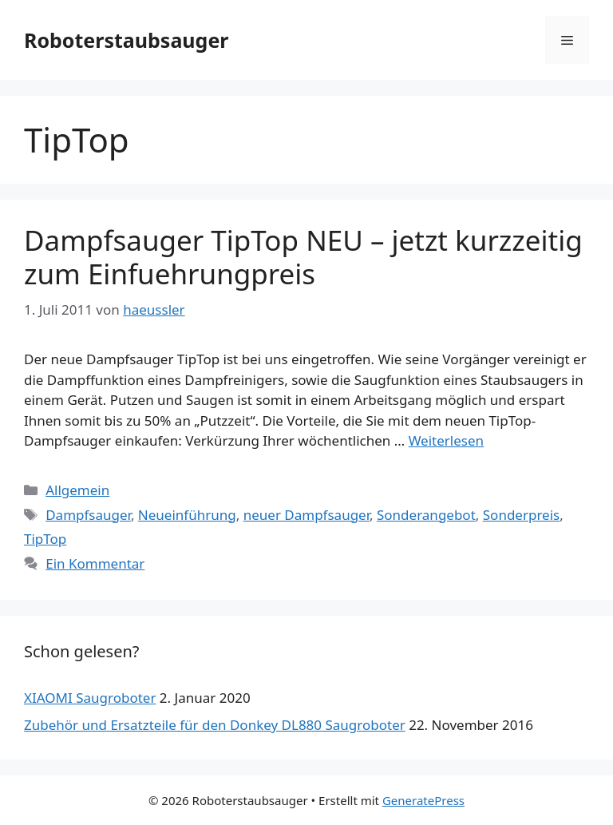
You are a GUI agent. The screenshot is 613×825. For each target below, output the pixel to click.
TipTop (45, 539)
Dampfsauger (88, 515)
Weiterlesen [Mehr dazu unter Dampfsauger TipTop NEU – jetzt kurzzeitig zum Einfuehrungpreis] (446, 440)
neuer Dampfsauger (306, 515)
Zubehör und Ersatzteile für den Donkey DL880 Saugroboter (214, 725)
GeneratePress (423, 800)
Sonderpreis (521, 515)
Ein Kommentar (94, 563)
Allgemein (77, 490)
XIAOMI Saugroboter (90, 697)
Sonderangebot (426, 515)
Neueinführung (187, 515)
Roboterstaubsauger (126, 40)
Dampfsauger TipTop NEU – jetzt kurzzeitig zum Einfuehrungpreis (303, 256)
